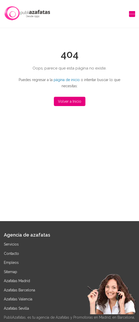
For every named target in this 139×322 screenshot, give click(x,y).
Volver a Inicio (69, 101)
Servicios (11, 244)
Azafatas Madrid (17, 281)
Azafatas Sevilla (16, 308)
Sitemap (10, 272)
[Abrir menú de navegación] (132, 14)
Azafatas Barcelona (19, 290)
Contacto (11, 253)
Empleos (11, 262)
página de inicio (67, 80)
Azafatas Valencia (18, 299)
